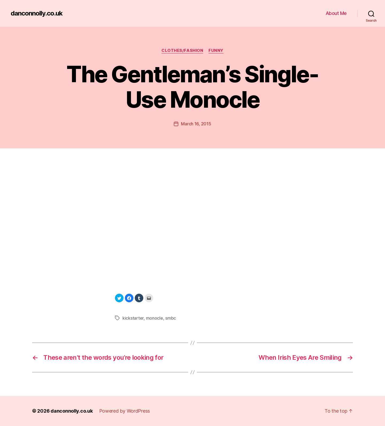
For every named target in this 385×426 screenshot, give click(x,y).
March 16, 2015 (196, 123)
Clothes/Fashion (182, 50)
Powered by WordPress (124, 411)
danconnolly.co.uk (37, 13)
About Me (336, 13)
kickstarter (133, 318)
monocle (154, 318)
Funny (216, 50)
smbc (170, 318)
